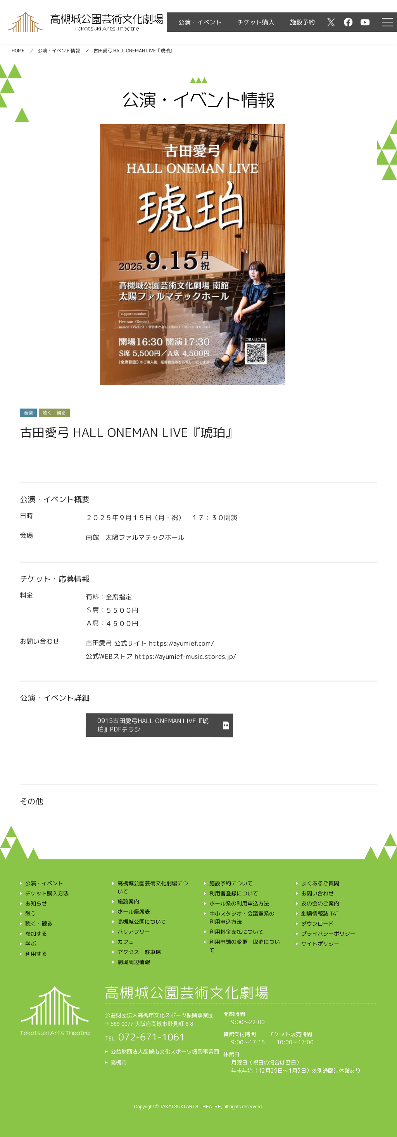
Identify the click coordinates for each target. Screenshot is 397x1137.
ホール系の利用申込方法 (239, 903)
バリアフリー (133, 931)
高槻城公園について (141, 921)
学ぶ (30, 943)
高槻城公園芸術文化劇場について (152, 887)
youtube (365, 22)
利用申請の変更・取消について (244, 946)
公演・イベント (200, 22)
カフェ (125, 941)
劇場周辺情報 (133, 962)
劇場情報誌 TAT (320, 913)
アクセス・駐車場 (139, 952)
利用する (36, 953)
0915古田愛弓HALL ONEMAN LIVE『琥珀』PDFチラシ (153, 725)
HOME (18, 50)
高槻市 (118, 1062)
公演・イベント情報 (59, 50)
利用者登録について (233, 893)
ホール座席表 (133, 911)
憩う (30, 913)
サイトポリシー (320, 943)
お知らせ (36, 903)
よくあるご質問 (320, 883)
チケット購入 (255, 22)
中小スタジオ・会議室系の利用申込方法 (241, 917)
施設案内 (128, 901)
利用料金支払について (236, 931)
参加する (36, 933)
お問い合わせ (317, 893)
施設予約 (302, 22)
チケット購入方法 (47, 893)
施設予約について (231, 883)
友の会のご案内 (320, 903)
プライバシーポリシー (328, 933)
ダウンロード (317, 923)
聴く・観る (38, 923)
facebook (348, 22)
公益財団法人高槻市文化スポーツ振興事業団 (164, 1051)
